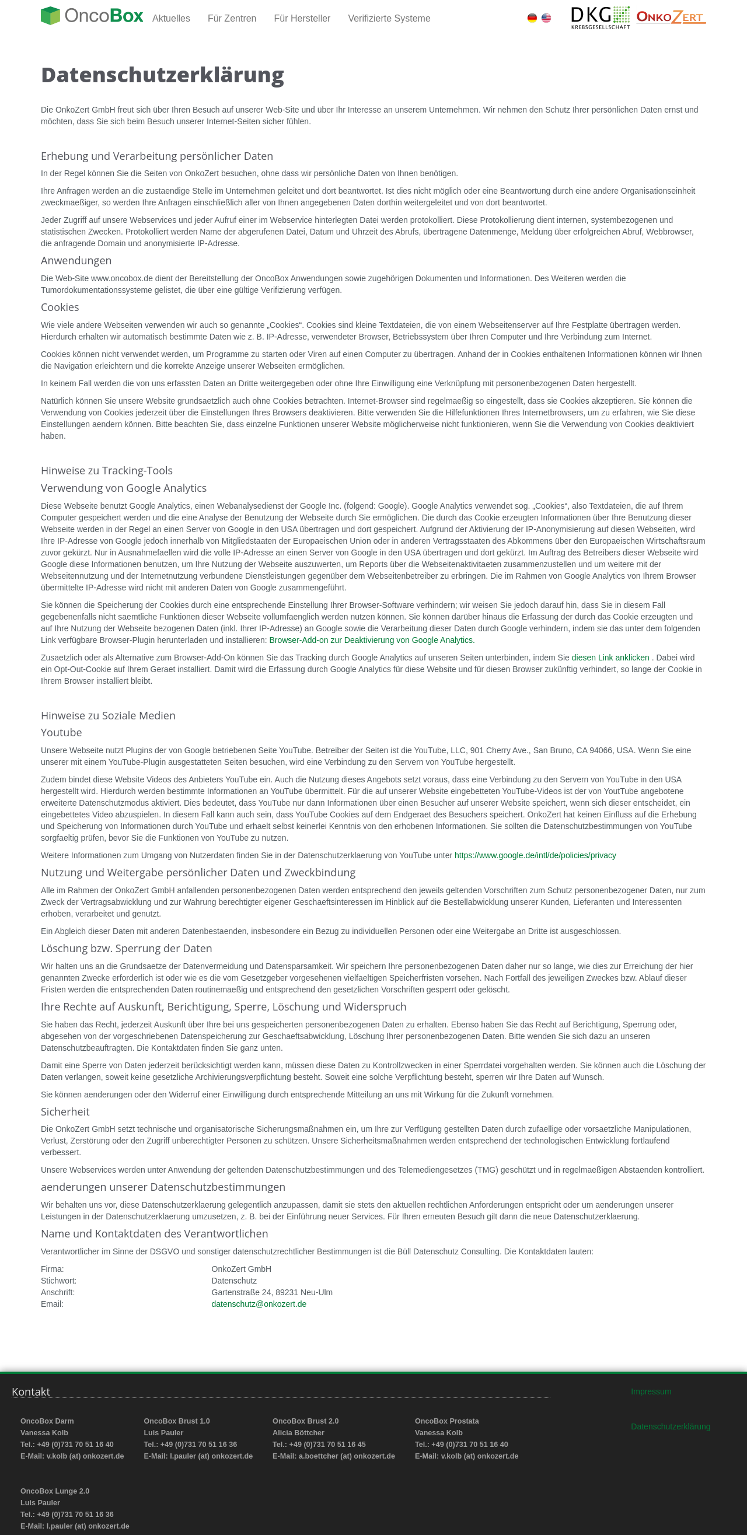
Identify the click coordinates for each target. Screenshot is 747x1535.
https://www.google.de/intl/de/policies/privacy (535, 855)
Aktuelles (171, 18)
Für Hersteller (302, 18)
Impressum (651, 1391)
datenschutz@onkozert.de (259, 1304)
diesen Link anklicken (612, 657)
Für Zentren (232, 18)
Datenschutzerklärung (670, 1426)
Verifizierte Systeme (389, 18)
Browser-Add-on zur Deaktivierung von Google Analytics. (372, 640)
